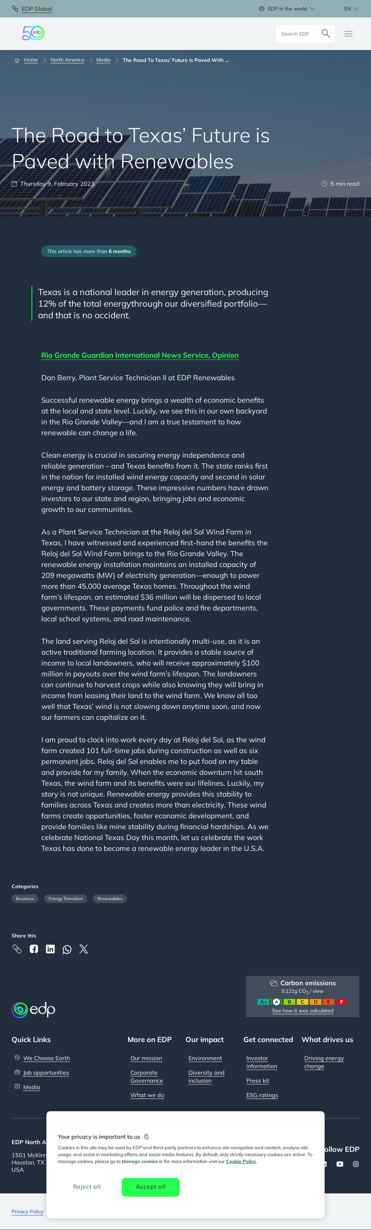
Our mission (146, 1058)
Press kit (257, 1080)
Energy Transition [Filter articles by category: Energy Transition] (66, 898)
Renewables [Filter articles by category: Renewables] (109, 898)
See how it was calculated (302, 1010)
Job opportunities (46, 1072)
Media (31, 1087)
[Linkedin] (50, 949)
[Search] (326, 33)
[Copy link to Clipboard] (17, 949)
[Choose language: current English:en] (343, 8)
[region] (185, 1164)
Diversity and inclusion (206, 1076)
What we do (147, 1095)
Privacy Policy (27, 1211)
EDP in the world (287, 8)
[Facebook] (33, 949)
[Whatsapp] (67, 949)
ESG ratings (262, 1095)
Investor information (261, 1062)
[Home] (29, 60)
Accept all (151, 1186)
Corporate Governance (146, 1076)
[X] (83, 949)
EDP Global (37, 8)
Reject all (87, 1186)
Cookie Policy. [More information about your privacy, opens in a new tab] (241, 1161)
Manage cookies (140, 1161)
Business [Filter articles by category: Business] (25, 898)
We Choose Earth (46, 1058)
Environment (205, 1058)
